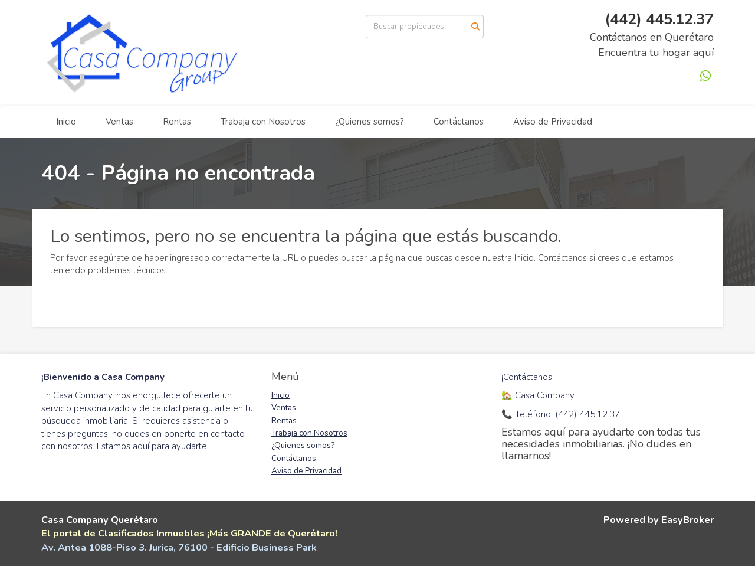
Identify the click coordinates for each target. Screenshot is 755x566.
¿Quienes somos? (369, 121)
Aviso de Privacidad (552, 121)
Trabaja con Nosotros (263, 121)
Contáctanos (459, 121)
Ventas (119, 121)
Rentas (177, 121)
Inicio (66, 121)
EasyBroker (687, 519)
